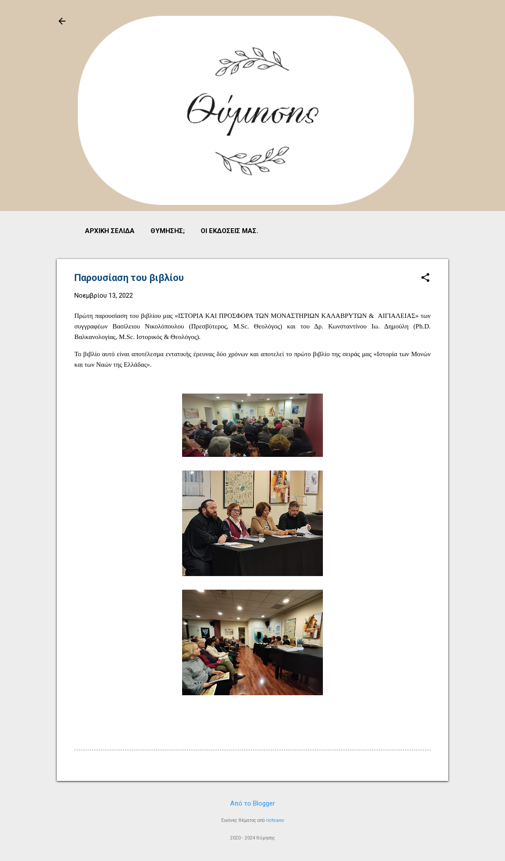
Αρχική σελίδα (110, 231)
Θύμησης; (167, 231)
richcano (275, 820)
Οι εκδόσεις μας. (229, 231)
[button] (425, 278)
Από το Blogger (252, 803)
